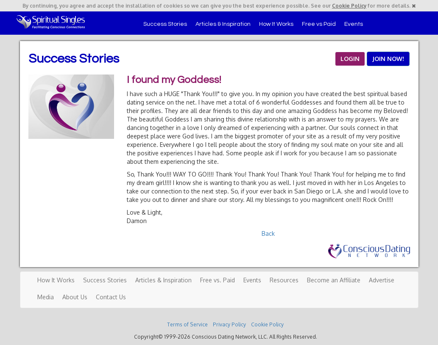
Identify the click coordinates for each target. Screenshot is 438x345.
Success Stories (165, 24)
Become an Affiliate (333, 280)
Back (268, 233)
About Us (74, 297)
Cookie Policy (349, 6)
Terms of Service (187, 324)
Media (45, 297)
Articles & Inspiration (223, 24)
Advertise (381, 280)
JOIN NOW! (388, 58)
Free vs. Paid (217, 280)
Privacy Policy (229, 324)
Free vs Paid (319, 24)
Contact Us (111, 297)
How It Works (276, 24)
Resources (284, 280)
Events (353, 24)
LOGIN (350, 58)
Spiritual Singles (51, 22)
